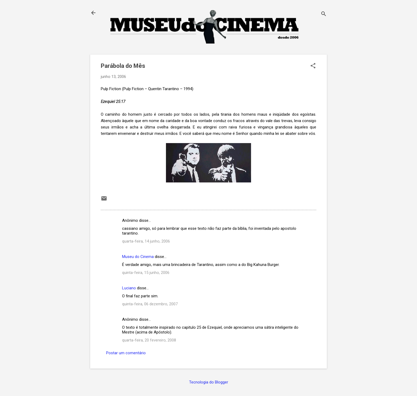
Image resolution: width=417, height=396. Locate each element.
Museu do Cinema (138, 256)
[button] (313, 66)
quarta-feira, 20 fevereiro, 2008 (149, 340)
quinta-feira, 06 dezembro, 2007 (150, 304)
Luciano (129, 288)
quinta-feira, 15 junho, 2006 (145, 272)
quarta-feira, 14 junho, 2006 (146, 241)
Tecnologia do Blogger (208, 382)
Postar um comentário (126, 353)
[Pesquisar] (323, 14)
